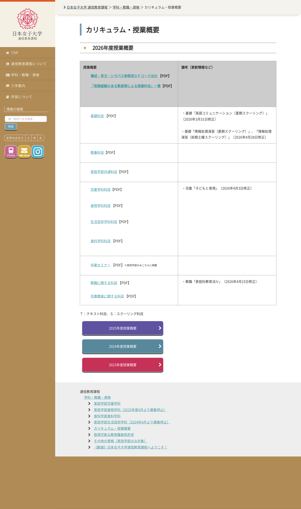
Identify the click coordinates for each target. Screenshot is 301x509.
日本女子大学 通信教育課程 (87, 7)
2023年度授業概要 (122, 364)
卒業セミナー (101, 264)
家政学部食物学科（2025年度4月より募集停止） (130, 409)
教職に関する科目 (104, 282)
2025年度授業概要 (122, 328)
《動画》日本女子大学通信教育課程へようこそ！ (130, 447)
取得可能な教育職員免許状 (114, 434)
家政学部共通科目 (104, 171)
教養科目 (97, 152)
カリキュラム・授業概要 (112, 428)
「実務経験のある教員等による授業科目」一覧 (126, 85)
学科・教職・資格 (23, 74)
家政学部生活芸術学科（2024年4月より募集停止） (132, 421)
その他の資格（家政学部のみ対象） (120, 440)
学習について (19, 96)
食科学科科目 (101, 240)
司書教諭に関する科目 (107, 296)
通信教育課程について (26, 63)
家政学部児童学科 (107, 403)
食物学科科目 (101, 205)
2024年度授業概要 (122, 346)
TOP (12, 52)
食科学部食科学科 (107, 415)
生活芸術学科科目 (104, 221)
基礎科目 (97, 115)
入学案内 (15, 85)
